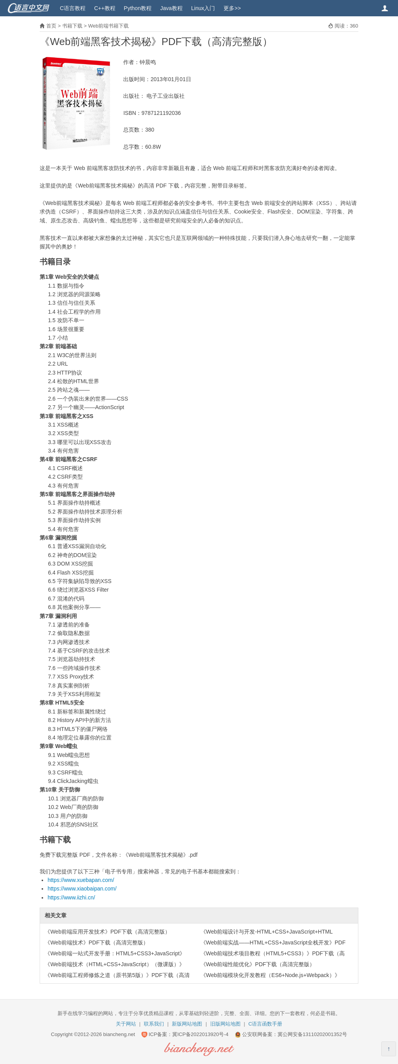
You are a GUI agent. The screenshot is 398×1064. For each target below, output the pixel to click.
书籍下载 (72, 26)
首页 (51, 26)
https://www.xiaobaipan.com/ (81, 888)
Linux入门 (203, 8)
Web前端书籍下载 (108, 26)
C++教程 (104, 8)
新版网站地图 (187, 1024)
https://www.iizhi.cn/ (71, 897)
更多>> (232, 8)
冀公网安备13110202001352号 (312, 1034)
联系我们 (154, 1024)
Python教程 (138, 8)
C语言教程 (73, 8)
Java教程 (171, 8)
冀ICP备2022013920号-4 (200, 1034)
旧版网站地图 (225, 1024)
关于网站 (126, 1024)
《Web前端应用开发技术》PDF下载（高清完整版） (107, 932)
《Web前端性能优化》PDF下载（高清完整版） (258, 964)
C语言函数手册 (265, 1024)
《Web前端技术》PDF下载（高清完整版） (96, 942)
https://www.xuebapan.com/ (80, 880)
